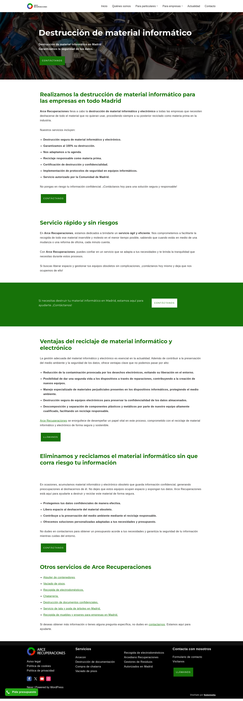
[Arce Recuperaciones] (37, 6)
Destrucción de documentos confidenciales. (71, 604)
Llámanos (50, 438)
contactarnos (158, 626)
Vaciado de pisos (54, 585)
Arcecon (80, 659)
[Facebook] (29, 681)
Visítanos (178, 663)
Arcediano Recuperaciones (141, 659)
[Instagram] (48, 681)
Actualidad (193, 6)
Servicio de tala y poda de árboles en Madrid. (72, 610)
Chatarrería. (51, 598)
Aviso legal (34, 663)
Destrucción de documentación (95, 664)
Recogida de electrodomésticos (144, 655)
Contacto (210, 6)
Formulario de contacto (187, 659)
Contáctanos (52, 61)
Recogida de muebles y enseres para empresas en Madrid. (81, 617)
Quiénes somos (121, 6)
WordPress (57, 689)
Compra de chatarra (88, 668)
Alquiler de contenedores (59, 579)
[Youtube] (42, 681)
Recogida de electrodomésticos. (63, 592)
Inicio (104, 6)
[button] (157, 6)
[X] (35, 681)
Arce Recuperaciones (53, 422)
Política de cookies (39, 668)
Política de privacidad (40, 673)
